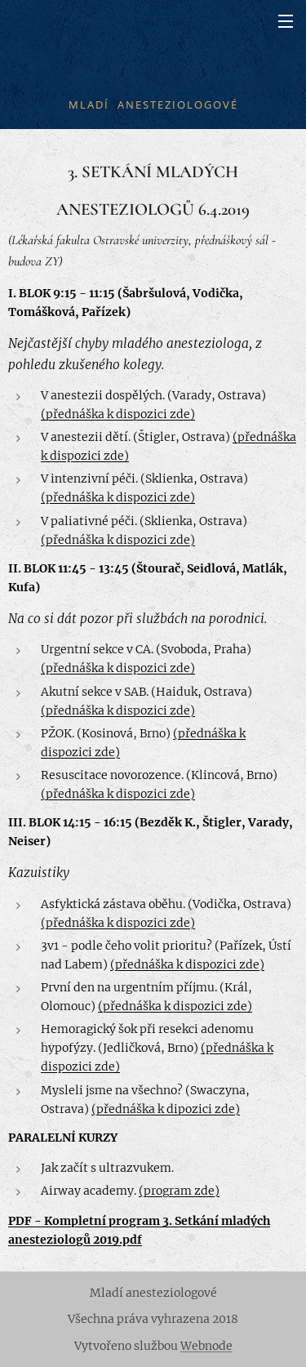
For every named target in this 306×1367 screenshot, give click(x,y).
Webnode (206, 1345)
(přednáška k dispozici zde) (118, 414)
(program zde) (179, 1190)
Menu (285, 21)
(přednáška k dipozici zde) (165, 1109)
